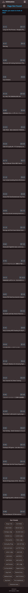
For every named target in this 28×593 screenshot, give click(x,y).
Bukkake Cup (8, 536)
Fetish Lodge (19, 540)
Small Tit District (20, 576)
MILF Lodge (19, 564)
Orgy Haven (8, 572)
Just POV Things (20, 548)
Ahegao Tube (9, 523)
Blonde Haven (19, 528)
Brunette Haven (20, 532)
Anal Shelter (19, 523)
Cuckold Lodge (19, 536)
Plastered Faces (19, 572)
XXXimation (8, 2)
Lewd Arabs (19, 552)
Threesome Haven (14, 584)
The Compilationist (18, 580)
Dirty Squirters (9, 540)
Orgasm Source (20, 568)
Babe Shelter (9, 528)
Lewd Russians (9, 564)
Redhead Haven (8, 576)
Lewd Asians (9, 556)
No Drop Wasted (8, 568)
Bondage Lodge (8, 532)
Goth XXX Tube (20, 544)
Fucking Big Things (8, 544)
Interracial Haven (8, 548)
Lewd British (19, 556)
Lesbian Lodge (9, 552)
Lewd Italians (9, 560)
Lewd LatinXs (19, 560)
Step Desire (7, 580)
